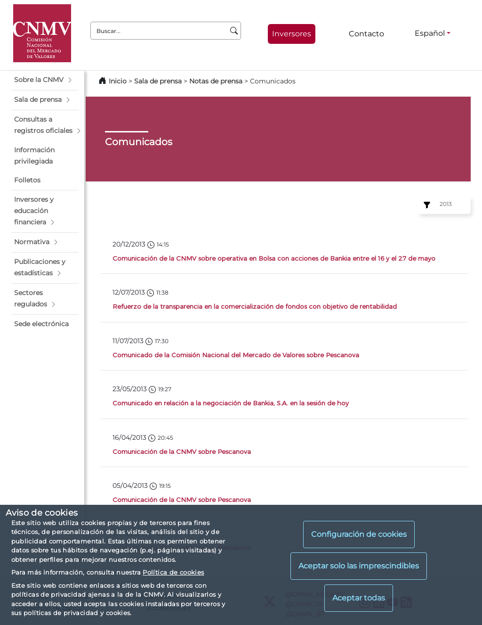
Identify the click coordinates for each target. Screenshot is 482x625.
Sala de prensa (159, 81)
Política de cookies (173, 572)
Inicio (118, 81)
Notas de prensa (216, 81)
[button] (45, 80)
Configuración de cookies (359, 534)
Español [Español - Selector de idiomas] (430, 33)
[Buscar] (234, 31)
